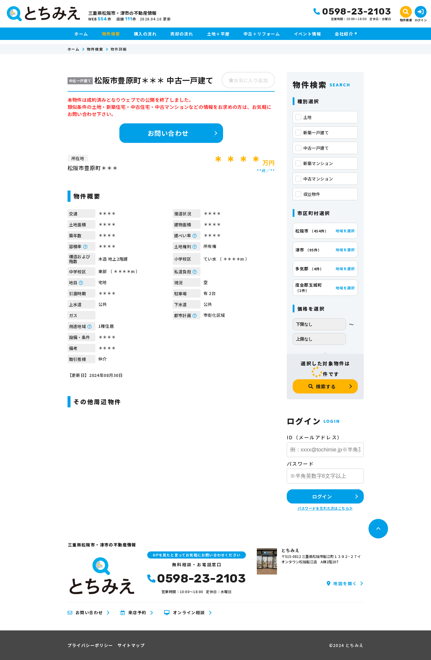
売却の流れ (181, 34)
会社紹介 (344, 34)
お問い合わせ (168, 133)
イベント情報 (307, 34)
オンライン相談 (184, 612)
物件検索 (111, 34)
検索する (322, 386)
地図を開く (342, 583)
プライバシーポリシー (90, 645)
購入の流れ (145, 34)
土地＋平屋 (218, 34)
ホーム (81, 34)
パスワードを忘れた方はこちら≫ (325, 508)
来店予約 (133, 612)
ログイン (322, 496)
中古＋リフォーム (261, 34)
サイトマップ (131, 645)
